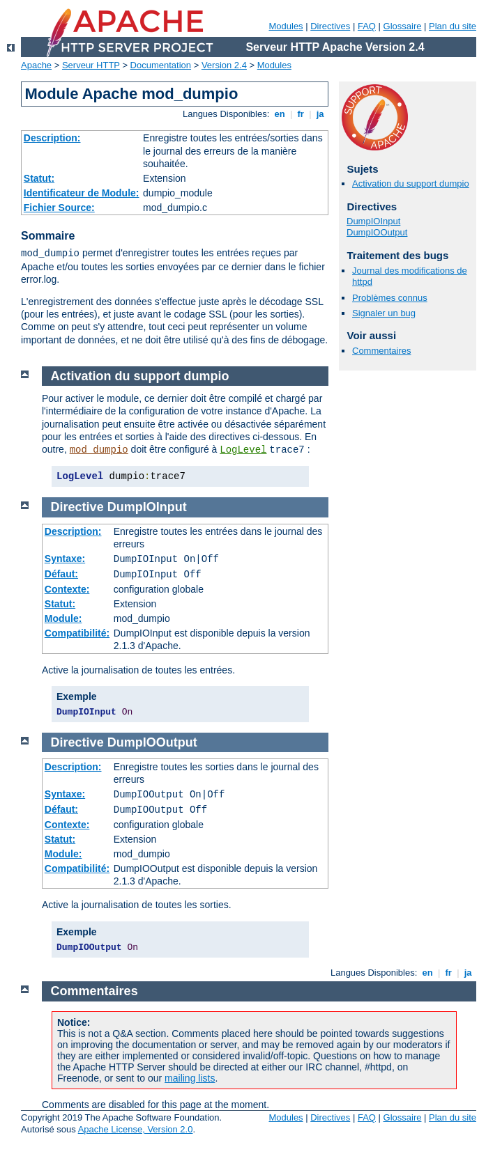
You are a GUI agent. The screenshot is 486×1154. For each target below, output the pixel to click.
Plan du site (452, 26)
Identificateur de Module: (81, 192)
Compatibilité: (77, 633)
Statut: (39, 178)
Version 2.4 (224, 65)
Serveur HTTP (91, 65)
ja (320, 114)
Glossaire (403, 26)
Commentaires (381, 350)
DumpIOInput (373, 221)
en (279, 114)
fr (301, 114)
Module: (63, 618)
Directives (330, 26)
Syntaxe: (65, 558)
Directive (77, 507)
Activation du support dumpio (410, 183)
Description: (52, 137)
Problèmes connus (389, 298)
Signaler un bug (384, 313)
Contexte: (67, 589)
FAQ (367, 26)
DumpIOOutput (377, 232)
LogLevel (243, 449)
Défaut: (61, 573)
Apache (36, 65)
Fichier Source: (59, 207)
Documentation (160, 65)
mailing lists (190, 1078)
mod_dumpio (99, 449)
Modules (285, 26)
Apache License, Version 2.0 (135, 1129)
